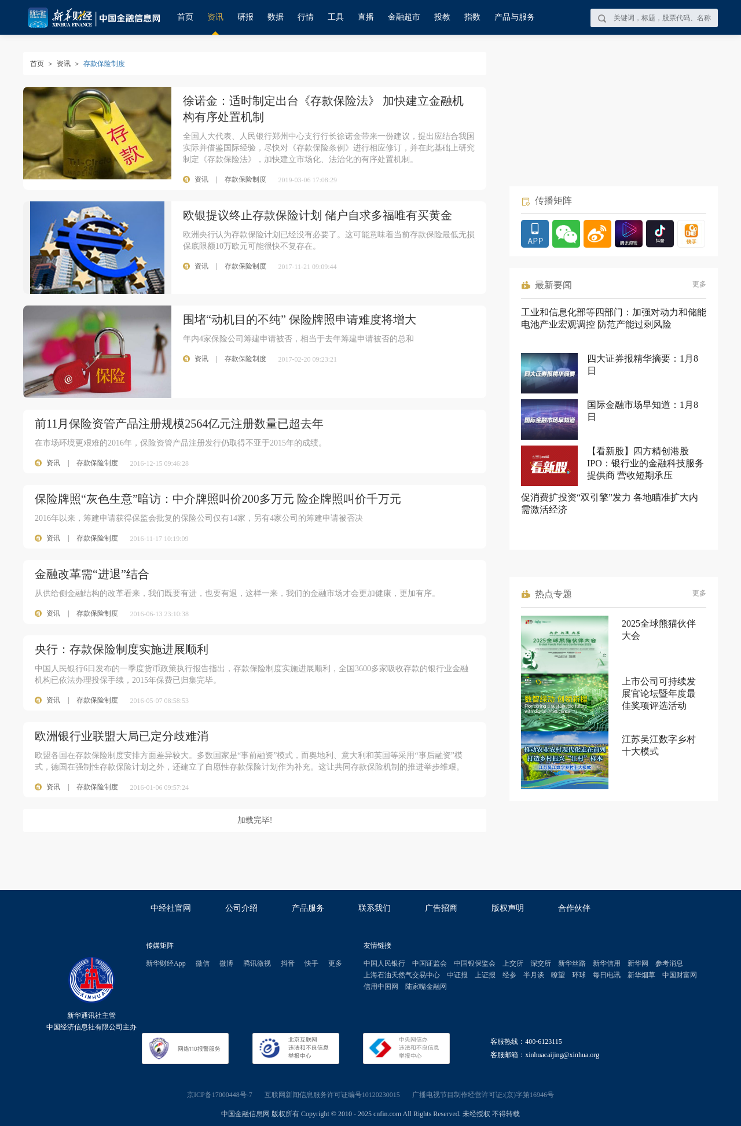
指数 (472, 17)
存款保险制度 (97, 463)
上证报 (485, 975)
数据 (275, 17)
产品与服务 (514, 17)
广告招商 (441, 908)
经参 (509, 975)
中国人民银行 (384, 963)
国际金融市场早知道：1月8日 (642, 411)
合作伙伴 (574, 908)
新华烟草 (641, 975)
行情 (306, 17)
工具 (336, 17)
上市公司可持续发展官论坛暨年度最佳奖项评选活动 (659, 693)
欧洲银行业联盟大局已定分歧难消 (121, 736)
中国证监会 (429, 963)
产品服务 (308, 908)
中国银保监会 (475, 963)
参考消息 (669, 963)
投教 (442, 17)
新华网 (638, 963)
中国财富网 (679, 975)
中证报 (457, 975)
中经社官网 (171, 908)
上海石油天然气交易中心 (402, 975)
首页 (185, 17)
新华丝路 (572, 963)
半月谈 (533, 975)
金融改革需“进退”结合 (92, 574)
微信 (203, 963)
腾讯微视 (257, 963)
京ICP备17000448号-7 (219, 1095)
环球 (579, 975)
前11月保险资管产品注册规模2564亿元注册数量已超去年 (179, 423)
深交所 (540, 963)
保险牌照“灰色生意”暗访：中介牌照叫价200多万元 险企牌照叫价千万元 (218, 498)
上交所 (512, 963)
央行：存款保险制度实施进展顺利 (121, 649)
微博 (226, 963)
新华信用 (607, 963)
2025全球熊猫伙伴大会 (659, 630)
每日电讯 (607, 975)
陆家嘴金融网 (426, 987)
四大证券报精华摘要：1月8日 (642, 365)
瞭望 (558, 975)
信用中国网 (381, 987)
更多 (699, 284)
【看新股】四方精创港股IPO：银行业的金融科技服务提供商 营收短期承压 (645, 463)
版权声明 (507, 908)
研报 (245, 17)
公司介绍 (241, 908)
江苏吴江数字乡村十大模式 (659, 745)
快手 (311, 963)
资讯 (215, 17)
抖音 (288, 963)
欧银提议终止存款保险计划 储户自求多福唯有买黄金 (317, 215)
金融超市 (404, 17)
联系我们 (374, 908)
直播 (366, 17)
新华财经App (166, 963)
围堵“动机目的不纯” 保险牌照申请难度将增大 (299, 319)
